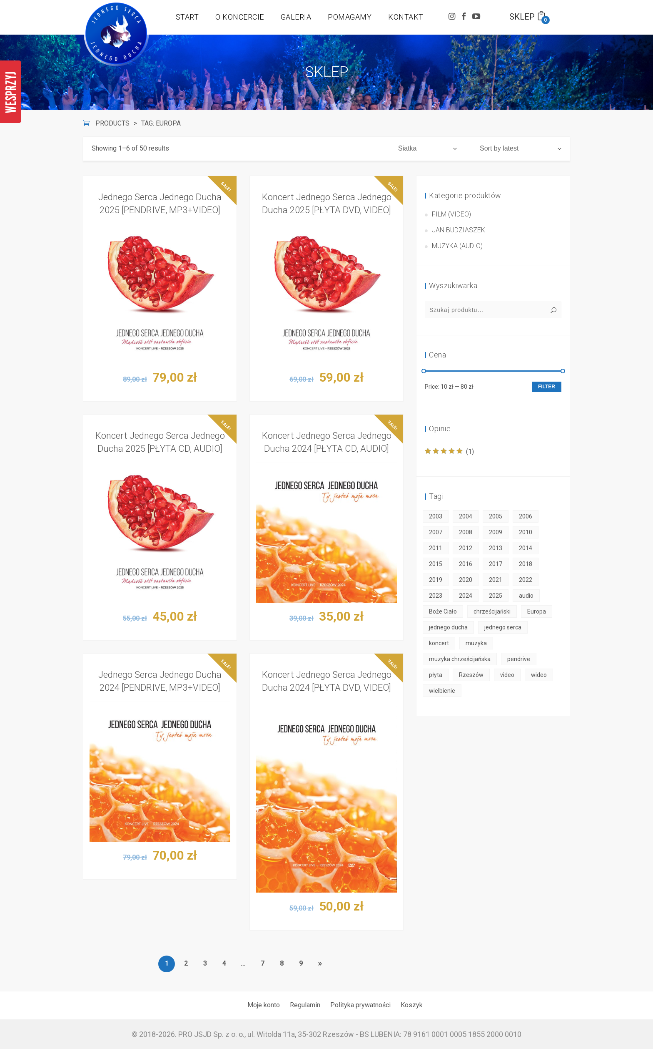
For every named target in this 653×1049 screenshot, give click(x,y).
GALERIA (296, 17)
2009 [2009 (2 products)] (495, 532)
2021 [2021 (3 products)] (495, 579)
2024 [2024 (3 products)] (465, 595)
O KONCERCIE (239, 17)
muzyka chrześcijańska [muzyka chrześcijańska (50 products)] (460, 659)
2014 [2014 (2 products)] (525, 548)
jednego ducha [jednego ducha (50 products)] (448, 627)
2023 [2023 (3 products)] (435, 595)
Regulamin (305, 1005)
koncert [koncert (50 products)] (439, 643)
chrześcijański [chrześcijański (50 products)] (492, 611)
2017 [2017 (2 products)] (495, 564)
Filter (546, 387)
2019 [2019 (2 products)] (435, 579)
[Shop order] (520, 148)
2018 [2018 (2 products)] (525, 564)
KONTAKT (406, 17)
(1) (449, 452)
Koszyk (412, 1005)
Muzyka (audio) (457, 246)
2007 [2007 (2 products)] (435, 532)
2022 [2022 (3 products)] (525, 579)
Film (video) (451, 214)
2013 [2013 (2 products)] (495, 548)
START (187, 17)
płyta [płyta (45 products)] (435, 675)
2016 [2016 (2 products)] (465, 564)
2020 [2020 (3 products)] (465, 579)
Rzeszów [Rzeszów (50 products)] (471, 675)
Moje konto (263, 1005)
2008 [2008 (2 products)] (465, 532)
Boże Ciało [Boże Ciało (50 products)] (443, 611)
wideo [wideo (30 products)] (539, 675)
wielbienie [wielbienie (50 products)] (442, 690)
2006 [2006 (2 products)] (525, 516)
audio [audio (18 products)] (526, 595)
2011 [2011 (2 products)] (435, 548)
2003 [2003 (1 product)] (435, 516)
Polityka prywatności (360, 1005)
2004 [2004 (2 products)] (465, 516)
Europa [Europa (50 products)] (536, 611)
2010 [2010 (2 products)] (525, 532)
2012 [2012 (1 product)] (465, 548)
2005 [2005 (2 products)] (495, 516)
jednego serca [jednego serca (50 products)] (502, 627)
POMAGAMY (349, 17)
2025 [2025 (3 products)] (495, 595)
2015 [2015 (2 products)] (435, 564)
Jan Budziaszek (458, 230)
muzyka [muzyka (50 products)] (476, 643)
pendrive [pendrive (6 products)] (518, 659)
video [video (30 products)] (507, 675)
